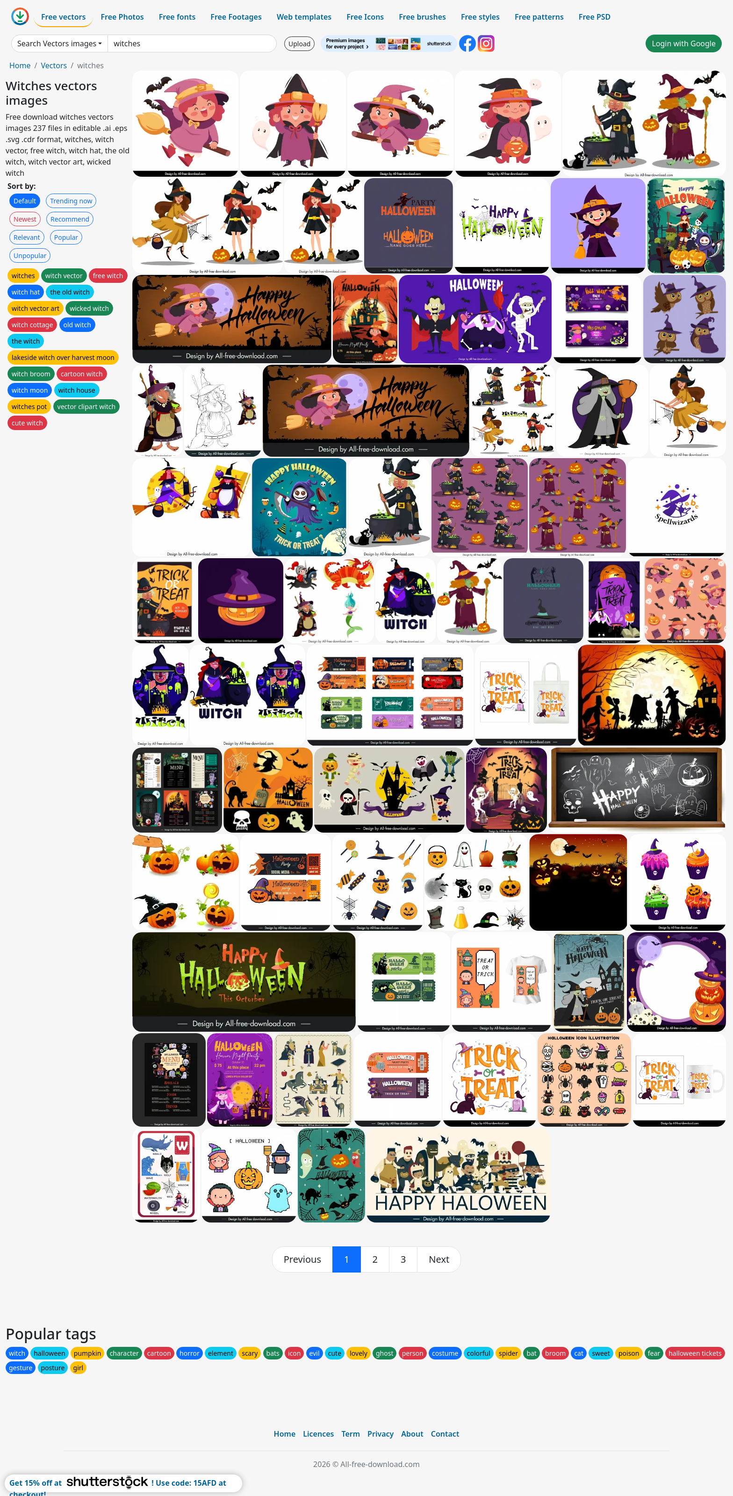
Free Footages (236, 17)
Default (25, 200)
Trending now (71, 200)
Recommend (69, 219)
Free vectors (63, 17)
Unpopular (30, 255)
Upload (299, 43)
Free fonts (177, 17)
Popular (66, 237)
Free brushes (422, 17)
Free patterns (539, 17)
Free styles (480, 17)
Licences (318, 1434)
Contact (445, 1434)
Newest (25, 219)
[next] (439, 1259)
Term (350, 1434)
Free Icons (365, 17)
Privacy (380, 1434)
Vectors (54, 65)
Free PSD (595, 17)
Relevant (27, 237)
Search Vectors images (56, 43)
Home (20, 65)
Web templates (304, 17)
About (412, 1434)
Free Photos (122, 17)
